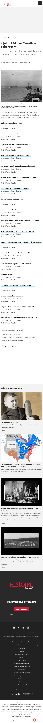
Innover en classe (27, 615)
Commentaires (21, 670)
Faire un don (21, 648)
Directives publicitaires (22, 654)
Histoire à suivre (15, 615)
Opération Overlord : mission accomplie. (15, 144)
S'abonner (21, 679)
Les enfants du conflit (9, 422)
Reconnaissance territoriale (21, 673)
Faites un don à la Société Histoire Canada (22, 633)
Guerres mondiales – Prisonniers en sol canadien (20, 557)
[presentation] (21, 406)
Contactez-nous (21, 660)
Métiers (21, 657)
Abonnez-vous (22, 609)
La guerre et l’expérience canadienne (12, 337)
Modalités (28, 716)
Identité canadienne (29, 337)
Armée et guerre (6, 334)
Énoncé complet (29, 712)
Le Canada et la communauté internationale (13, 340)
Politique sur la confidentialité (19, 716)
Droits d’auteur (14, 714)
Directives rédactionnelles (21, 663)
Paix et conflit (16, 334)
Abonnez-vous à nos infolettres (21, 642)
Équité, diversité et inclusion (21, 666)
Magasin (21, 651)
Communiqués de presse (21, 676)
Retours (21, 682)
